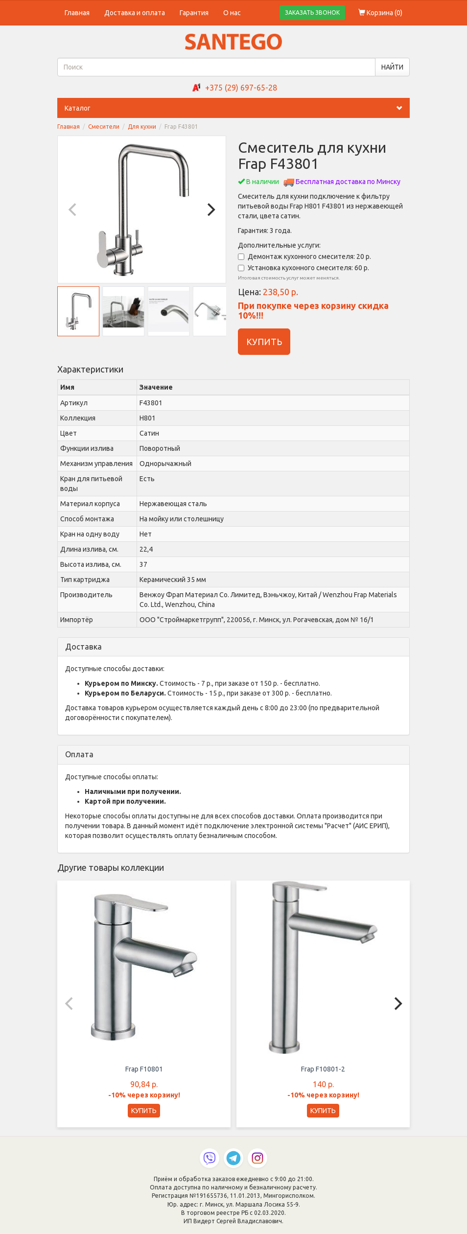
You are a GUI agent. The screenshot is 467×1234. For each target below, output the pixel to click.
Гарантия (194, 13)
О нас (232, 13)
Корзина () (380, 13)
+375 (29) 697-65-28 (241, 87)
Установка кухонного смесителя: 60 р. (303, 268)
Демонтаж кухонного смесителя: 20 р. (304, 256)
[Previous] (73, 209)
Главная (77, 13)
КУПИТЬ (264, 342)
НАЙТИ (392, 67)
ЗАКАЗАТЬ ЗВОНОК (312, 12)
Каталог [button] (237, 108)
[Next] (210, 209)
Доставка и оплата (134, 13)
